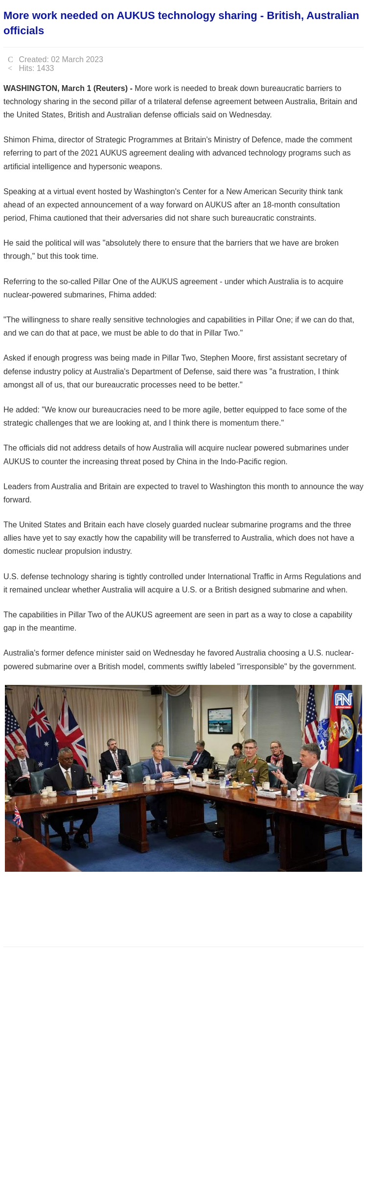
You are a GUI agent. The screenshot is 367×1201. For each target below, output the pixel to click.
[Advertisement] (181, 906)
